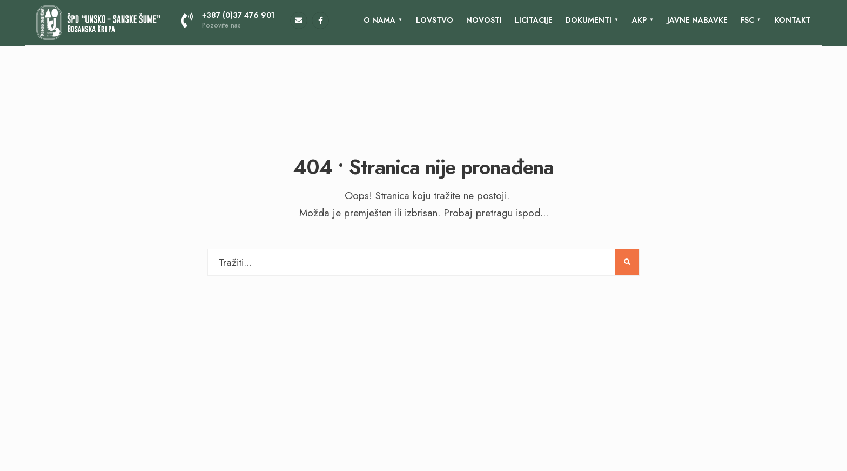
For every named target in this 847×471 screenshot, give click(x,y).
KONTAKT (793, 20)
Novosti (484, 20)
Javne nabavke (697, 20)
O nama (379, 20)
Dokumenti (588, 20)
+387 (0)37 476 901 (228, 20)
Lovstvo (434, 20)
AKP (639, 20)
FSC (747, 20)
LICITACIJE (534, 20)
